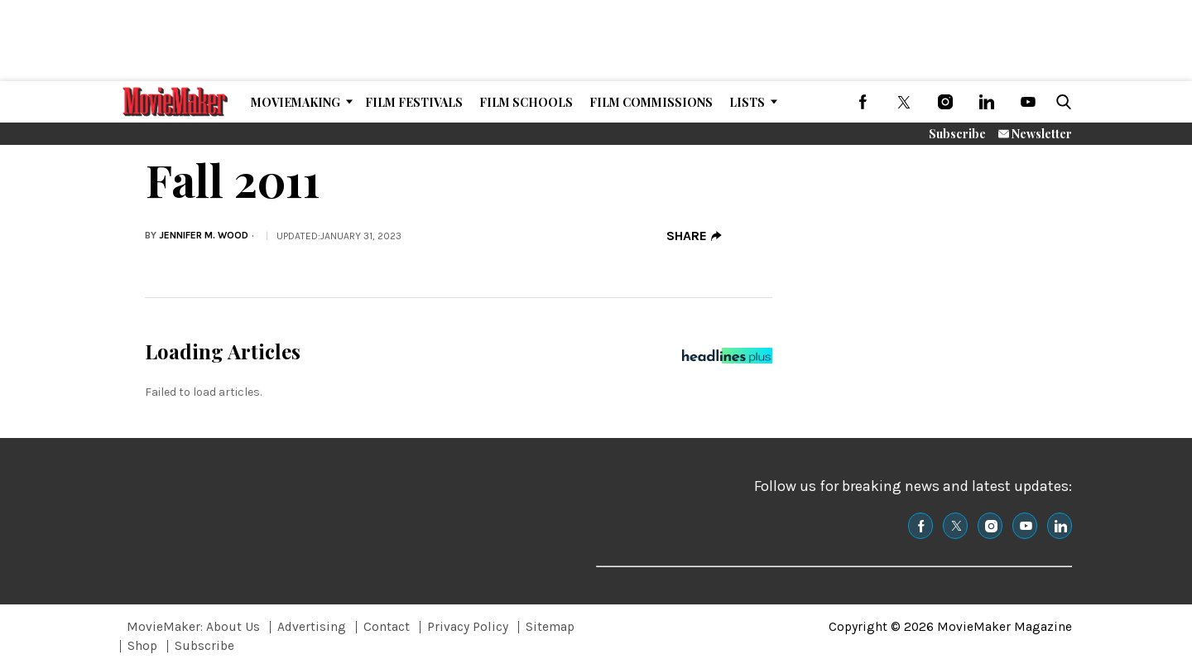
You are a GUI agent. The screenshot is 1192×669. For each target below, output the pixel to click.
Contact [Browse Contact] (386, 626)
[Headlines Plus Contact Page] (727, 360)
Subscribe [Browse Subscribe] (204, 645)
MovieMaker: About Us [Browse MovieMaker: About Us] (193, 626)
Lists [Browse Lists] (747, 102)
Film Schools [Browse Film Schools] (526, 102)
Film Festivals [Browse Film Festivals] (414, 102)
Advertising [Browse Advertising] (311, 626)
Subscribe (957, 134)
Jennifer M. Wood (203, 235)
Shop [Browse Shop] (142, 645)
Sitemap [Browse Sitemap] (550, 626)
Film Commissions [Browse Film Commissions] (651, 102)
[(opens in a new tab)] (862, 102)
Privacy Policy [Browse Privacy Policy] (467, 626)
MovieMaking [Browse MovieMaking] (295, 102)
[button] (1060, 102)
